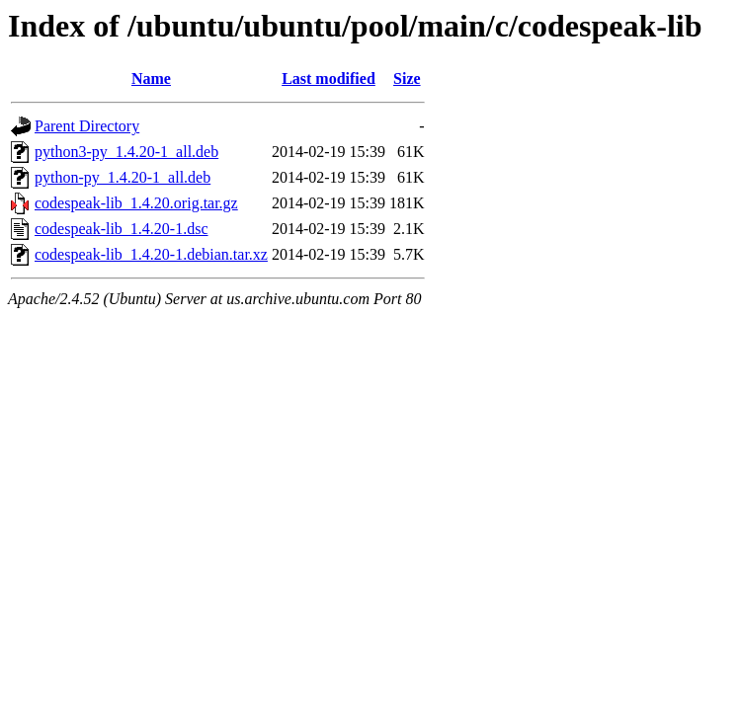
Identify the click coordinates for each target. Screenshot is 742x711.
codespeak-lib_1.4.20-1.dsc (121, 228)
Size (407, 78)
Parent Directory (87, 126)
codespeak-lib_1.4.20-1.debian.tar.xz (151, 254)
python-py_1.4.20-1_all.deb (122, 177)
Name (151, 78)
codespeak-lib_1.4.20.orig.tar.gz (136, 203)
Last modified (328, 78)
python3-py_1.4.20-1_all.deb (126, 151)
